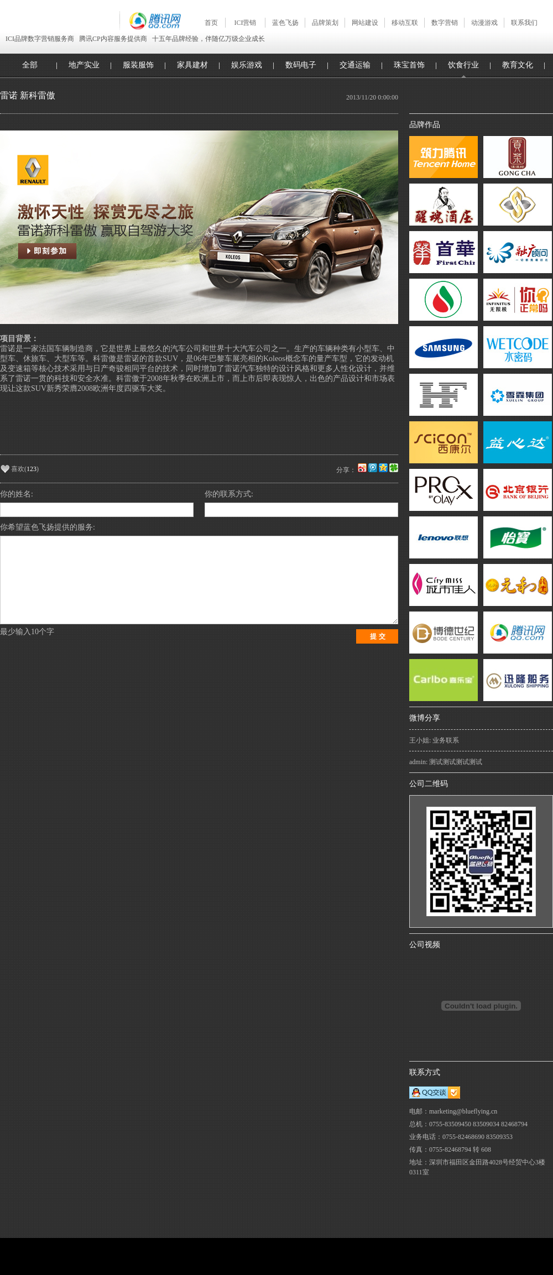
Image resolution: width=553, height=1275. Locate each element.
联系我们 (524, 23)
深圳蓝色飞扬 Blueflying (60, 20)
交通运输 (355, 65)
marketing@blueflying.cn (463, 1111)
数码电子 (300, 65)
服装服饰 (138, 65)
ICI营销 (245, 23)
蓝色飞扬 (285, 23)
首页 (211, 23)
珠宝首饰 (409, 65)
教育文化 (517, 65)
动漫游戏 (484, 23)
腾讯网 (150, 20)
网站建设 (365, 23)
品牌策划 (325, 23)
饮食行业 (463, 65)
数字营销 (444, 23)
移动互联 (405, 23)
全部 (30, 65)
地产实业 (84, 65)
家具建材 (192, 65)
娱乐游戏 (246, 65)
